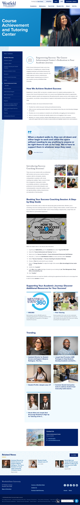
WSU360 (31, 312)
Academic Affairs (7, 63)
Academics (33, 6)
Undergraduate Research (9, 116)
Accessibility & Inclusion (6, 499)
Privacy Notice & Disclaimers (43, 499)
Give (62, 1)
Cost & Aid (51, 6)
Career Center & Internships (10, 77)
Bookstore (6, 74)
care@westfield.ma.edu (54, 440)
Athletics (48, 1)
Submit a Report (33, 501)
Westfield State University (11, 481)
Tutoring (6, 113)
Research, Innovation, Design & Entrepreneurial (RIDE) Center (11, 104)
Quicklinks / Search (71, 1)
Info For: (74, 6)
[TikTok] (71, 485)
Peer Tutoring (59, 312)
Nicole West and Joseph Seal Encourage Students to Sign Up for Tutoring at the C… (38, 415)
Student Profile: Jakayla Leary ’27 (39, 385)
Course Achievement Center (10, 83)
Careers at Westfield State (38, 485)
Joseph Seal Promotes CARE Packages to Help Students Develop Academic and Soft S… (65, 359)
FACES (5, 80)
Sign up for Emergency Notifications (9, 501)
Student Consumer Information (23, 501)
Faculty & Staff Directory (37, 490)
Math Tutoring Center (8, 94)
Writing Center (7, 97)
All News (73, 455)
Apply (55, 1)
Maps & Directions (6, 489)
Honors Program (7, 88)
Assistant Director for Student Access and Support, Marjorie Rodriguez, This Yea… (38, 359)
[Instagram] (68, 485)
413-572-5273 (51, 438)
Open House (40, 1)
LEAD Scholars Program (9, 91)
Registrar (6, 101)
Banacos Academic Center (10, 71)
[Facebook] (65, 485)
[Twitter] (74, 485)
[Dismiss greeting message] (73, 500)
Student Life (60, 6)
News (70, 490)
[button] (76, 501)
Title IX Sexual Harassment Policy (44, 501)
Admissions (42, 6)
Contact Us (34, 488)
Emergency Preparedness (32, 499)
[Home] (9, 4)
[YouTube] (77, 485)
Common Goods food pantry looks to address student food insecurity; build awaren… (65, 387)
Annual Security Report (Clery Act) (19, 499)
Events (65, 490)
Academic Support (8, 60)
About (68, 6)
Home (5, 53)
